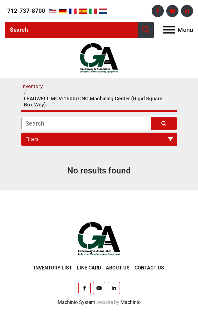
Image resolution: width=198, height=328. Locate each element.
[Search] (71, 30)
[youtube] (172, 11)
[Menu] (169, 30)
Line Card (89, 268)
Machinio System (76, 302)
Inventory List (53, 268)
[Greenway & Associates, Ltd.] (99, 238)
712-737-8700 (26, 10)
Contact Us (149, 268)
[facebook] (158, 11)
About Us (118, 268)
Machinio (131, 302)
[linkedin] (187, 11)
